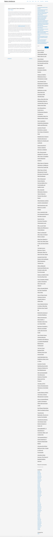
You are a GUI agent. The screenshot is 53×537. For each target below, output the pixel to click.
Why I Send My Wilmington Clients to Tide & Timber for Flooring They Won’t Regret (42, 193)
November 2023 (39, 506)
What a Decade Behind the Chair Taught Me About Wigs (43, 289)
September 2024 (40, 494)
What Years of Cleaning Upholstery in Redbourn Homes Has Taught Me (43, 164)
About (28, 1)
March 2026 (39, 471)
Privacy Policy (42, 1)
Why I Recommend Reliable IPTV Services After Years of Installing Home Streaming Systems (43, 36)
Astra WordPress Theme (33, 535)
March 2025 (39, 486)
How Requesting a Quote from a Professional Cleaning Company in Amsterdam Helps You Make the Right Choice (43, 24)
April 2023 (39, 515)
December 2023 (39, 505)
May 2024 (39, 499)
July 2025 (39, 481)
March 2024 (39, 501)
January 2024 (39, 504)
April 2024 (39, 500)
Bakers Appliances (9, 1)
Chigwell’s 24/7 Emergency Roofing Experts (42, 69)
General (9, 9)
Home (36, 1)
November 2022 (39, 521)
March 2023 (39, 516)
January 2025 (39, 489)
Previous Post (9, 58)
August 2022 (39, 525)
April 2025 (39, 485)
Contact (33, 1)
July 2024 (39, 496)
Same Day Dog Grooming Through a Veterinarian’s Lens (42, 220)
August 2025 (39, 480)
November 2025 (39, 476)
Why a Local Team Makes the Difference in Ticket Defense (43, 227)
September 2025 (40, 479)
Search (38, 45)
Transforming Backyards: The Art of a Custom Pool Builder (43, 414)
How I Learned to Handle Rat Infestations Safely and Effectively (43, 122)
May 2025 (39, 484)
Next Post (31, 58)
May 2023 (39, 514)
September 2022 (40, 524)
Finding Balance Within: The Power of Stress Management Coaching (43, 394)
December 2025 (39, 475)
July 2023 (39, 511)
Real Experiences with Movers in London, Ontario (43, 207)
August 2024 (39, 495)
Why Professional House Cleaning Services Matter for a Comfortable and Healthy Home (42, 182)
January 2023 (39, 519)
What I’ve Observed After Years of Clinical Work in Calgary (42, 234)
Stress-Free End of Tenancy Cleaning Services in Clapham (42, 147)
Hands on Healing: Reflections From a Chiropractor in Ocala (42, 76)
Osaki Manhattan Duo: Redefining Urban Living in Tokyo (43, 358)
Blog (30, 1)
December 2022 (39, 520)
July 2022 (39, 526)
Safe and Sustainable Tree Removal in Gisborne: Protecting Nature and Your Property (42, 376)
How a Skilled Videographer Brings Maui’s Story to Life (42, 53)
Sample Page (46, 1)
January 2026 (39, 474)
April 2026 (39, 470)
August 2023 (39, 510)
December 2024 (39, 490)
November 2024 (39, 491)
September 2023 (40, 509)
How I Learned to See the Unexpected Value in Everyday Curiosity (43, 213)
